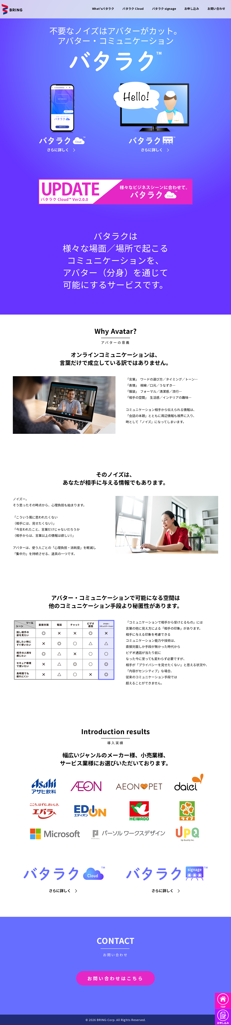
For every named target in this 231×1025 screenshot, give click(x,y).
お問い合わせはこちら (115, 978)
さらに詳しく (61, 149)
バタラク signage (164, 8)
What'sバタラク (103, 8)
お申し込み (191, 8)
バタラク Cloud (133, 8)
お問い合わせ (216, 8)
